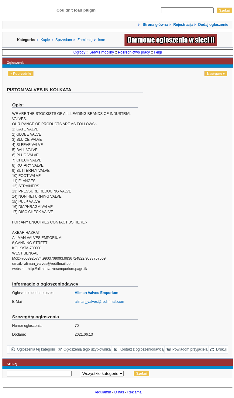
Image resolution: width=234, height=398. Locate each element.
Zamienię (84, 40)
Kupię (45, 40)
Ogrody (79, 52)
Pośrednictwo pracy (134, 52)
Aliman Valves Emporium (96, 293)
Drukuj (221, 349)
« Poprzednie (20, 73)
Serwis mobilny (101, 52)
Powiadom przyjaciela (190, 349)
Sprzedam (63, 40)
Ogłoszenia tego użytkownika (87, 349)
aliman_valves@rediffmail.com (99, 301)
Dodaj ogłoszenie (213, 24)
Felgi (158, 52)
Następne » (216, 73)
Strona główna (155, 24)
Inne (101, 40)
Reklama (134, 392)
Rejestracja (183, 24)
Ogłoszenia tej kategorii (36, 349)
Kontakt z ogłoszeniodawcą (141, 349)
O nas (119, 392)
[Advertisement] (190, 129)
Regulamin (102, 392)
